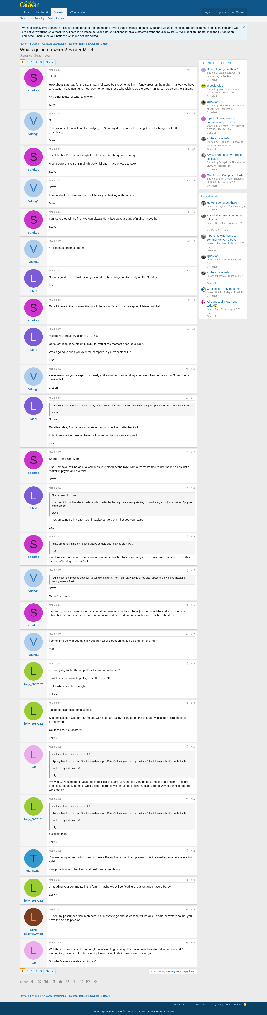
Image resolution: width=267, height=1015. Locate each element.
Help (228, 1004)
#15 (193, 570)
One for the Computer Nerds (225, 175)
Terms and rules (196, 1004)
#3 (193, 149)
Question (212, 101)
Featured (42, 12)
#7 (193, 270)
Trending (39, 18)
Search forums (56, 18)
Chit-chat (212, 79)
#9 (193, 329)
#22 (193, 850)
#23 (193, 880)
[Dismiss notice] (243, 28)
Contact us (178, 1004)
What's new (77, 12)
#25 (193, 942)
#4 (193, 180)
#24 (193, 909)
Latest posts (210, 196)
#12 (193, 452)
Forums (59, 12)
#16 (193, 605)
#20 (193, 746)
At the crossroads (218, 138)
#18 (193, 663)
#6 (193, 241)
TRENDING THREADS (218, 63)
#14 (193, 536)
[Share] (188, 70)
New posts (26, 18)
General (211, 132)
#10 (193, 369)
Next (48, 62)
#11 (193, 398)
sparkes (27, 55)
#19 (193, 703)
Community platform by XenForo (120, 1011)
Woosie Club (215, 85)
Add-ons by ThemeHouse (163, 1011)
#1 (193, 70)
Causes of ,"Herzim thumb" (224, 288)
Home (27, 12)
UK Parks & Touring (218, 230)
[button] (88, 12)
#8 (193, 300)
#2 (193, 113)
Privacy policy (215, 1004)
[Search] (238, 12)
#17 (193, 634)
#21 (193, 798)
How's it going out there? (223, 69)
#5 (193, 212)
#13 (193, 488)
